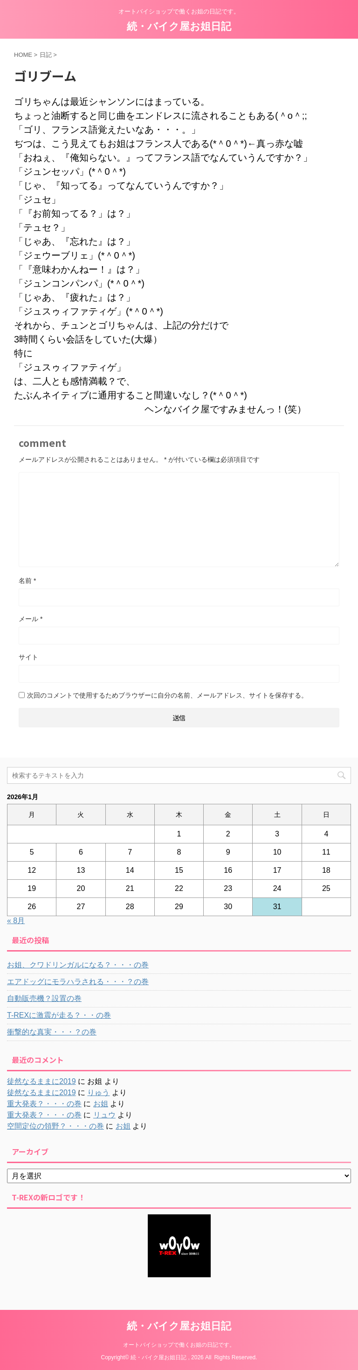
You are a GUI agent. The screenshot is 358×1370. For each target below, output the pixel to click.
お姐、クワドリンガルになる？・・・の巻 (78, 965)
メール (30, 619)
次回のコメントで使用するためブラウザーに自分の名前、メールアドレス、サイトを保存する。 (167, 695)
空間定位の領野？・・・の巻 (55, 1126)
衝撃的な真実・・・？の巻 (51, 1032)
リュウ (104, 1115)
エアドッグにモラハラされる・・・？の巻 (78, 982)
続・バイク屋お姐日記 (179, 26)
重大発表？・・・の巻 (44, 1104)
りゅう (98, 1092)
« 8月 (16, 921)
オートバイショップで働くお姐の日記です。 (179, 1345)
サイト (28, 657)
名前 (27, 580)
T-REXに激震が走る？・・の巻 (59, 1015)
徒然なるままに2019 (41, 1081)
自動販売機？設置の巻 (44, 998)
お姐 (100, 1104)
